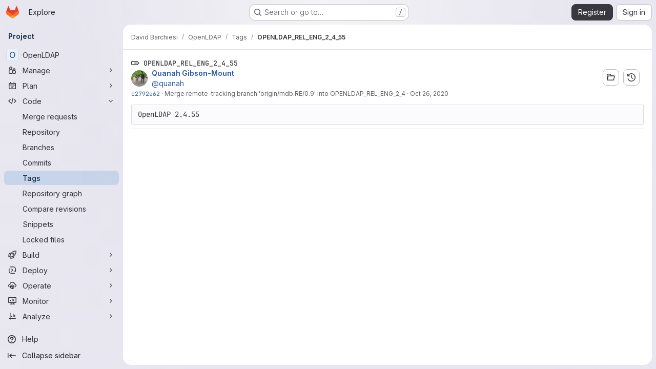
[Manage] (61, 70)
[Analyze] (61, 316)
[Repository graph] (61, 193)
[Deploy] (61, 270)
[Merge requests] (61, 116)
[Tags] (61, 178)
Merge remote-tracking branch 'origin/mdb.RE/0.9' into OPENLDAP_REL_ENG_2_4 (285, 93)
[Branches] (61, 147)
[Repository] (61, 132)
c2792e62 (145, 93)
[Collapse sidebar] (61, 355)
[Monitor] (61, 301)
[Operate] (61, 285)
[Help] (61, 339)
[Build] (61, 255)
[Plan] (61, 85)
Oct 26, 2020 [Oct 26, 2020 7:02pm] (429, 93)
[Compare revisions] (61, 208)
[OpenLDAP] (61, 55)
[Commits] (61, 162)
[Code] (61, 101)
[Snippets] (61, 224)
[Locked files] (61, 239)
